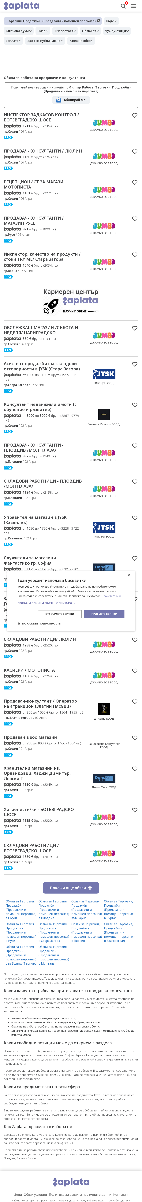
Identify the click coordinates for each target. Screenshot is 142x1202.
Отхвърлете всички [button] (56, 614)
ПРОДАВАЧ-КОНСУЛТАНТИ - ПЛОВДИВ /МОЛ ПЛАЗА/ (38, 484)
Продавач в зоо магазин (34, 792)
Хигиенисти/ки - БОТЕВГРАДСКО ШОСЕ (30, 869)
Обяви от (96, 31)
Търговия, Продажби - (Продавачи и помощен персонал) (51, 21)
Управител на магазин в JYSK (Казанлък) (40, 558)
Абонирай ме (74, 100)
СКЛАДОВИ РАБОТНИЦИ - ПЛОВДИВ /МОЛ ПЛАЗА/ (35, 521)
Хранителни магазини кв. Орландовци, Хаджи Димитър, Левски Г (42, 829)
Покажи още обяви (71, 946)
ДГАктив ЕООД (104, 770)
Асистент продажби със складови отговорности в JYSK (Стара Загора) (41, 398)
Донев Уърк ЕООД (104, 843)
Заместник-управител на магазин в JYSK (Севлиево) (36, 641)
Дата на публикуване (78, 41)
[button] (70, 602)
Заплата (45, 41)
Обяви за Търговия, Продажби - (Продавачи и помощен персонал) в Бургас (119, 968)
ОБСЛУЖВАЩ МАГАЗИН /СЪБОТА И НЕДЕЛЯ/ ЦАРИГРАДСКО (34, 355)
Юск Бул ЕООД (104, 414)
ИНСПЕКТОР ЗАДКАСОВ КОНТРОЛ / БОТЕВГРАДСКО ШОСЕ (37, 121)
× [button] (128, 575)
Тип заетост (68, 31)
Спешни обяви (117, 41)
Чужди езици (17, 41)
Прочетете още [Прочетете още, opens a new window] (112, 596)
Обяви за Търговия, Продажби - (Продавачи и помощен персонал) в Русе (21, 991)
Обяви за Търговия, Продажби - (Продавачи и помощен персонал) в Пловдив (54, 968)
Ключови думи (18, 31)
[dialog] (71, 601)
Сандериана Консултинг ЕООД (104, 800)
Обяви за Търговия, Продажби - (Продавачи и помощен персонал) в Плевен (86, 991)
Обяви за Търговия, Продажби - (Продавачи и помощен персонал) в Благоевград (119, 991)
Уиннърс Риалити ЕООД (104, 460)
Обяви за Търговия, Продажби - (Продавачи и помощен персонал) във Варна (86, 968)
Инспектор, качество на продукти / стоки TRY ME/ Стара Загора (36, 275)
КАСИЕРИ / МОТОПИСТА (33, 717)
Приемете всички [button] (103, 614)
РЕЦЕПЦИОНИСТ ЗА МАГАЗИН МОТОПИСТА (40, 198)
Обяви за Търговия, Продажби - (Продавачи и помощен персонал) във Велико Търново (21, 1013)
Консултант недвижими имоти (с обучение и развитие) (42, 442)
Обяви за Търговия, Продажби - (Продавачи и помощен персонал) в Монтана (54, 1013)
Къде (111, 21)
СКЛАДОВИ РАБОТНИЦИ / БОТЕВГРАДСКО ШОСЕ (35, 906)
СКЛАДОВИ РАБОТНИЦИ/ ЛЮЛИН (34, 683)
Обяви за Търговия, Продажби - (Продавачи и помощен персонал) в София (21, 968)
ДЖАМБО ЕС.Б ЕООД (104, 133)
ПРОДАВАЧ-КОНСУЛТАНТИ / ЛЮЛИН (38, 160)
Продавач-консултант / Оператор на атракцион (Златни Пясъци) (34, 755)
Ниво (44, 31)
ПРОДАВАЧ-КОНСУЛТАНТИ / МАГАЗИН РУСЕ (38, 235)
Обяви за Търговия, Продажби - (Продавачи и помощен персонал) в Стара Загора (54, 991)
